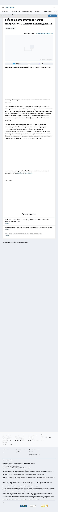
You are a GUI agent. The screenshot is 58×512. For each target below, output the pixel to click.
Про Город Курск (6, 438)
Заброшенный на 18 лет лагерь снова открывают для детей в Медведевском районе (29, 228)
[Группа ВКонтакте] (42, 437)
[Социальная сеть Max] (41, 64)
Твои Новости (31, 436)
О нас (4, 453)
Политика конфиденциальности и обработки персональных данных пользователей (20, 486)
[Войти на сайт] (54, 7)
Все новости (5, 11)
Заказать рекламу (47, 11)
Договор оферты (6, 449)
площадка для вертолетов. (24, 173)
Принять (52, 15)
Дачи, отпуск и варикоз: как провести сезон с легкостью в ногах (29, 235)
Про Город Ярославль (32, 435)
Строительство (10, 28)
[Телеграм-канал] (17, 64)
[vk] (7, 180)
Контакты (18, 453)
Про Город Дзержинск (20, 440)
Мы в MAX (37, 11)
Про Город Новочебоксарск (21, 435)
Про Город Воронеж (7, 436)
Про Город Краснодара (7, 444)
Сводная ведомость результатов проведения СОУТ (34, 454)
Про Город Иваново (19, 436)
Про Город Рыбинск (19, 438)
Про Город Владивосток (33, 440)
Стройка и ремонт (15, 11)
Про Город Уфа (31, 438)
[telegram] (11, 180)
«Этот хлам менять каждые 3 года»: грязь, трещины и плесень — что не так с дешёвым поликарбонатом (29, 221)
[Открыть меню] (3, 7)
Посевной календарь (27, 11)
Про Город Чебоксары (7, 435)
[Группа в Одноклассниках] (46, 437)
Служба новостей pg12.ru (44, 33)
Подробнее (42, 483)
